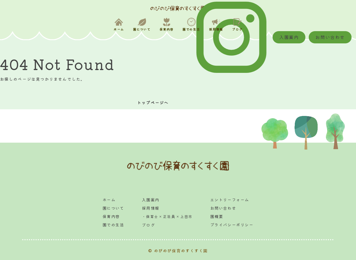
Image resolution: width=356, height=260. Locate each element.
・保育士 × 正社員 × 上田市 (167, 216)
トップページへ (152, 102)
